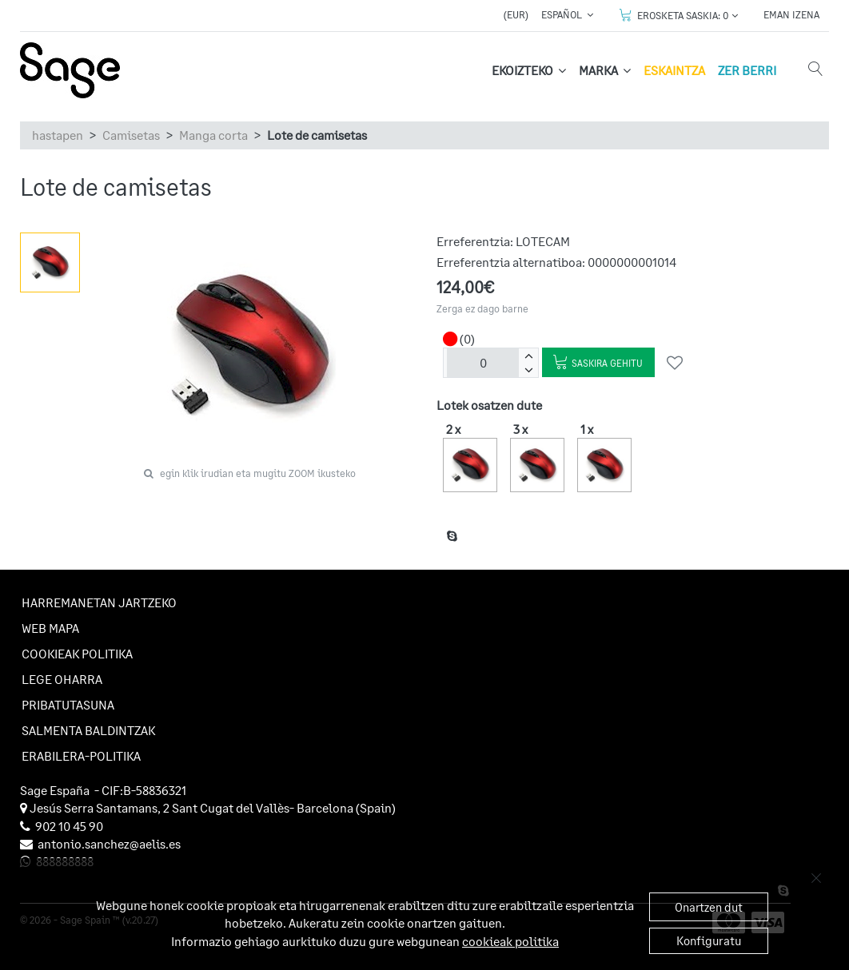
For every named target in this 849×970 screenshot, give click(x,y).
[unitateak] (483, 362)
